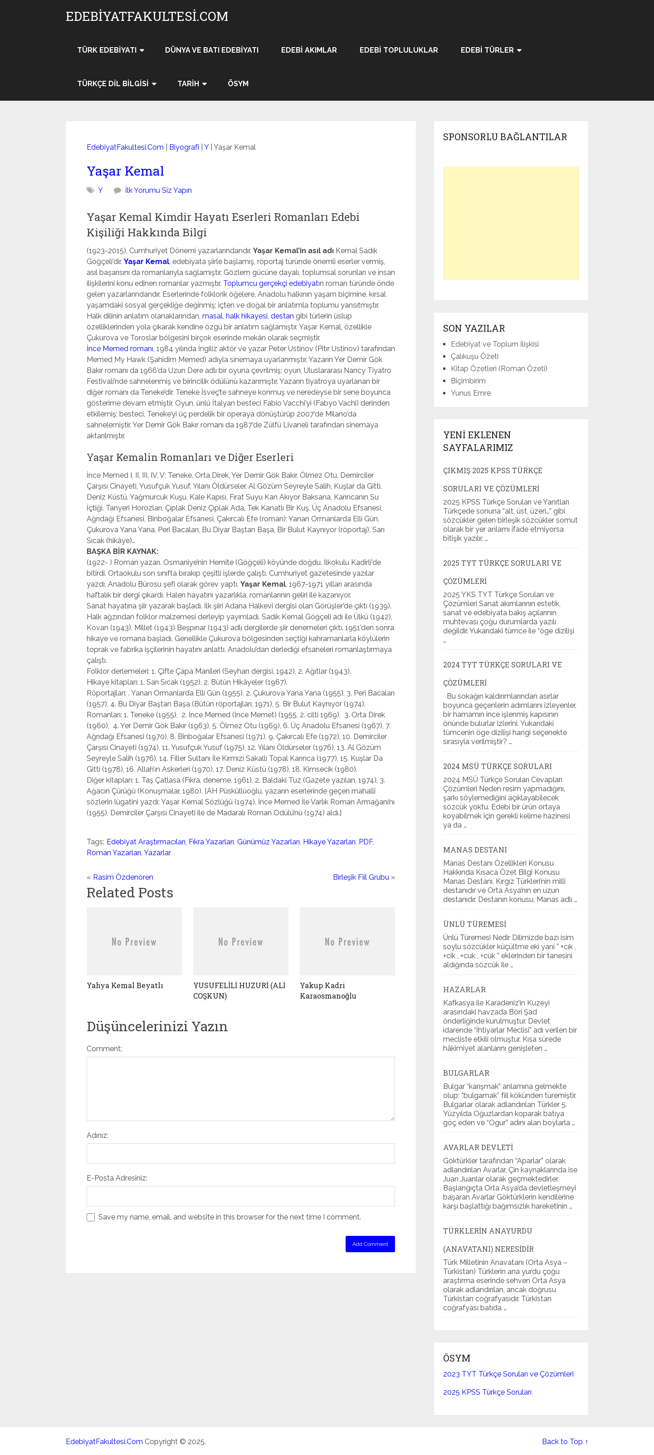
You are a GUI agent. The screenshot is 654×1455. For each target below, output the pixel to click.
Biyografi (184, 147)
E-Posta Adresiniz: (117, 1178)
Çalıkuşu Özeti (474, 356)
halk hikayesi (247, 316)
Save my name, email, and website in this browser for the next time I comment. (229, 1217)
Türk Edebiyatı (107, 50)
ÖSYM (238, 83)
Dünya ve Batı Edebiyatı (212, 50)
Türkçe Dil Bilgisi (113, 83)
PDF (366, 842)
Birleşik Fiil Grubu (361, 877)
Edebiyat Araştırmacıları (146, 842)
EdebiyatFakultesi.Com (147, 16)
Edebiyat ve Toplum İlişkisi (495, 344)
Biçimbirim (468, 381)
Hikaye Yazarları (329, 842)
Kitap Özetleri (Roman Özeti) (499, 368)
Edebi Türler (487, 50)
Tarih (188, 83)
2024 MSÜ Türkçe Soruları (497, 766)
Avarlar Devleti (478, 1147)
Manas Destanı (475, 849)
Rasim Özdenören (123, 877)
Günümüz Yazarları (268, 842)
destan (282, 316)
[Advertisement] (511, 223)
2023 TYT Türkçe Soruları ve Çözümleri (508, 1374)
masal (212, 316)
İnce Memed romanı (120, 348)
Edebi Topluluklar (399, 50)
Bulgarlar (466, 1073)
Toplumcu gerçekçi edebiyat (270, 283)
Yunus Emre (471, 393)
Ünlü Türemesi (474, 924)
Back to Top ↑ (565, 1441)
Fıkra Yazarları (211, 842)
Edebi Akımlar (309, 50)
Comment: (104, 1048)
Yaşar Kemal (125, 170)
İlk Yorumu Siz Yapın (158, 190)
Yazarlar (157, 852)
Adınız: (97, 1135)
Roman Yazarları (114, 852)
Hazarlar (464, 989)
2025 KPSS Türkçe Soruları (487, 1392)
